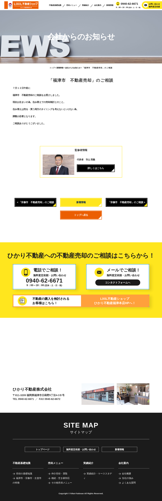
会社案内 (97, 5)
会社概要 (126, 473)
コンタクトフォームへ (117, 282)
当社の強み (127, 478)
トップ (52, 68)
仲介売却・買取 (59, 473)
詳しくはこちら (96, 168)
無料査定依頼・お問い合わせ (81, 449)
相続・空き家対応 (60, 478)
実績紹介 (85, 5)
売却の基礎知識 (24, 473)
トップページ (42, 449)
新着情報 (109, 5)
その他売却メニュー (61, 482)
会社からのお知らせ (72, 68)
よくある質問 (129, 482)
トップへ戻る (81, 215)
